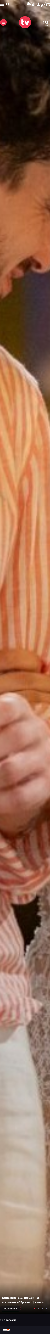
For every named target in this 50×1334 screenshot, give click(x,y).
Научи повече (10, 1308)
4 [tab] (46, 1308)
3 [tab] (42, 1308)
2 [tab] (38, 1308)
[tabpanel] (25, 657)
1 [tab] (34, 1308)
